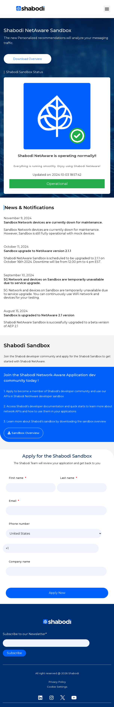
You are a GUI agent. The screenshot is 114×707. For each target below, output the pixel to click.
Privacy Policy (57, 681)
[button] (107, 9)
